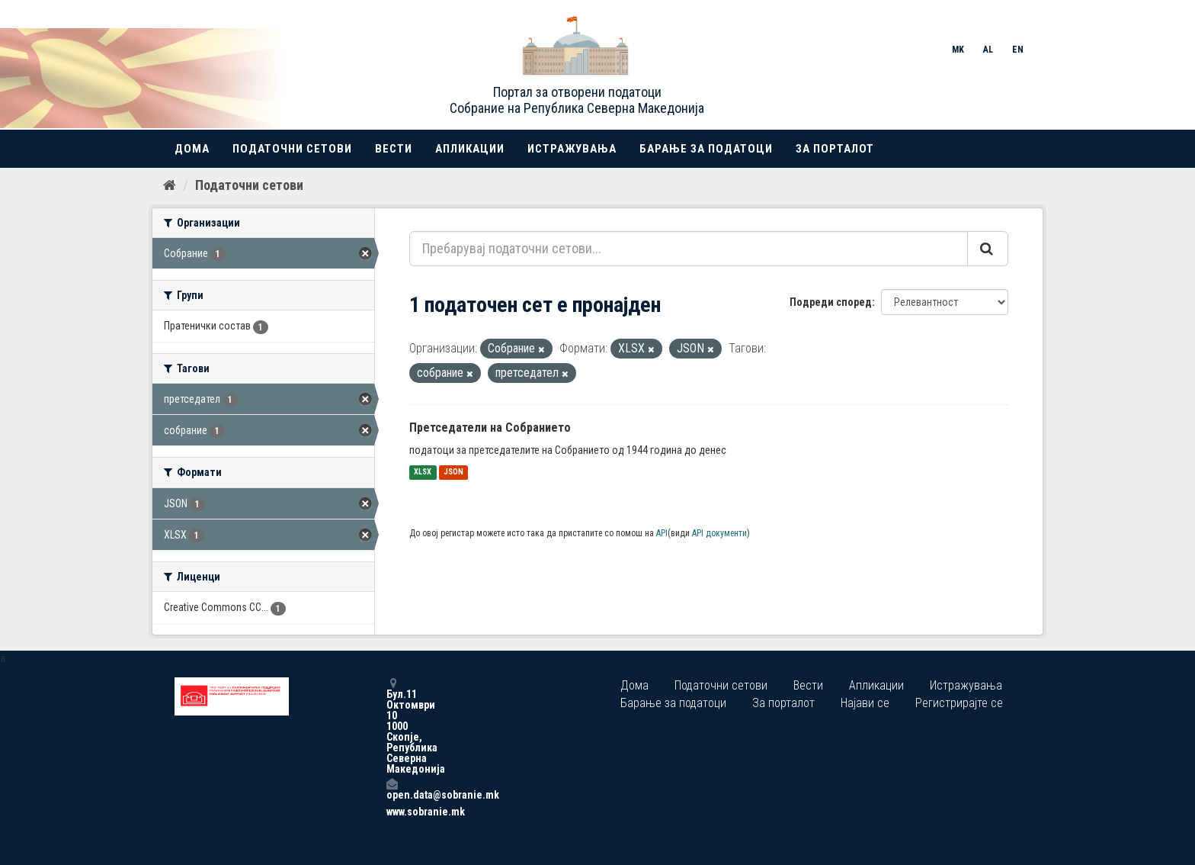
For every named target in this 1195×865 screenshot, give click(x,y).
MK (958, 49)
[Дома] (169, 185)
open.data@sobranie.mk (391, 789)
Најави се (865, 703)
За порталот (835, 149)
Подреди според (831, 302)
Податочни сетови (292, 149)
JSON (453, 473)
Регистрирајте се (959, 703)
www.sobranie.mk (391, 811)
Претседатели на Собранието (490, 427)
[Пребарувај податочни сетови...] (688, 248)
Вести (393, 149)
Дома (192, 149)
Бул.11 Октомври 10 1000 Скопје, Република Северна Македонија (391, 725)
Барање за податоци (706, 149)
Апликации (470, 149)
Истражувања (572, 149)
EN (1018, 49)
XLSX (422, 473)
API (662, 533)
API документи (719, 533)
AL (988, 49)
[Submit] (987, 248)
